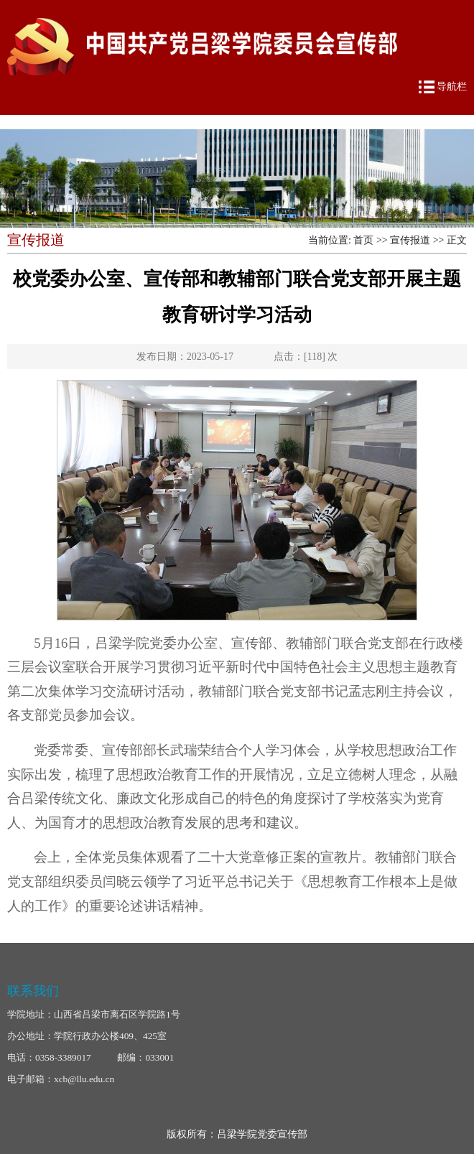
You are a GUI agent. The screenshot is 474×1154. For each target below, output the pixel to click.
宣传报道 (410, 240)
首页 (363, 240)
